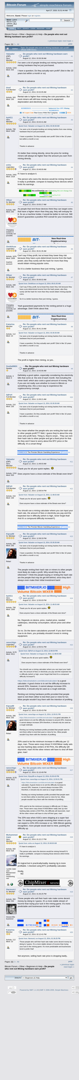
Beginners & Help (34, 34)
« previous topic (55, 41)
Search (26, 28)
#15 (71, 645)
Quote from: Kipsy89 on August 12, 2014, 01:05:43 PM (39, 776)
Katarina (10, 324)
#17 (71, 770)
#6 (72, 249)
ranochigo (11, 642)
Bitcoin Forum (11, 34)
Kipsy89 (10, 534)
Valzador (10, 54)
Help (19, 28)
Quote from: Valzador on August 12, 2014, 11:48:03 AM (39, 495)
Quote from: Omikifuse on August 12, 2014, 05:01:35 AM (40, 283)
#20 (71, 932)
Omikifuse (11, 246)
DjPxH (9, 395)
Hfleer (9, 200)
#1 (72, 56)
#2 (72, 90)
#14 (71, 598)
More (48, 28)
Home (12, 28)
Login (33, 28)
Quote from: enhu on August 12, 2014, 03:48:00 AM (38, 843)
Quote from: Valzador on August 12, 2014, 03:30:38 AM (39, 126)
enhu (8, 165)
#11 (71, 462)
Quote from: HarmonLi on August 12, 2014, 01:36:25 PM (39, 938)
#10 (71, 397)
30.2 (15, 23)
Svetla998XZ (12, 366)
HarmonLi (11, 889)
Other (22, 34)
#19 (71, 892)
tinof (8, 87)
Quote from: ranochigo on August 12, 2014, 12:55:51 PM (40, 714)
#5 (72, 202)
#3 (72, 120)
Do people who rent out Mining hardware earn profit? (29, 967)
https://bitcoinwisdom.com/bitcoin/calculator (37, 681)
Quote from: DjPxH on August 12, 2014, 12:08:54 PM (38, 651)
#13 (71, 536)
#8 (72, 327)
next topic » (68, 41)
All (18, 44)
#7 (72, 278)
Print (70, 44)
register (37, 16)
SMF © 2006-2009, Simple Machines (54, 990)
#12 (71, 489)
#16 (71, 708)
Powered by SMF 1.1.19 (29, 990)
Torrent (9, 25)
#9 (72, 369)
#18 (71, 837)
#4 (72, 167)
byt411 (9, 117)
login (30, 16)
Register (40, 28)
